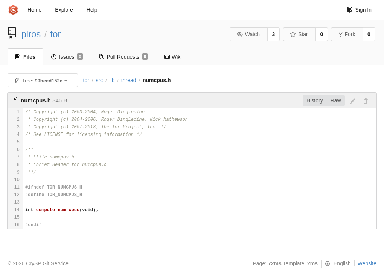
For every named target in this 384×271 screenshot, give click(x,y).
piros (31, 34)
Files (25, 57)
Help (92, 10)
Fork (347, 34)
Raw (336, 100)
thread (128, 80)
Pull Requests (123, 56)
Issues (67, 56)
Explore (64, 10)
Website (367, 263)
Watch (248, 34)
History (314, 100)
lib (111, 80)
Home (34, 10)
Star (299, 34)
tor (55, 34)
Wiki (172, 57)
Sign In (359, 10)
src (99, 80)
